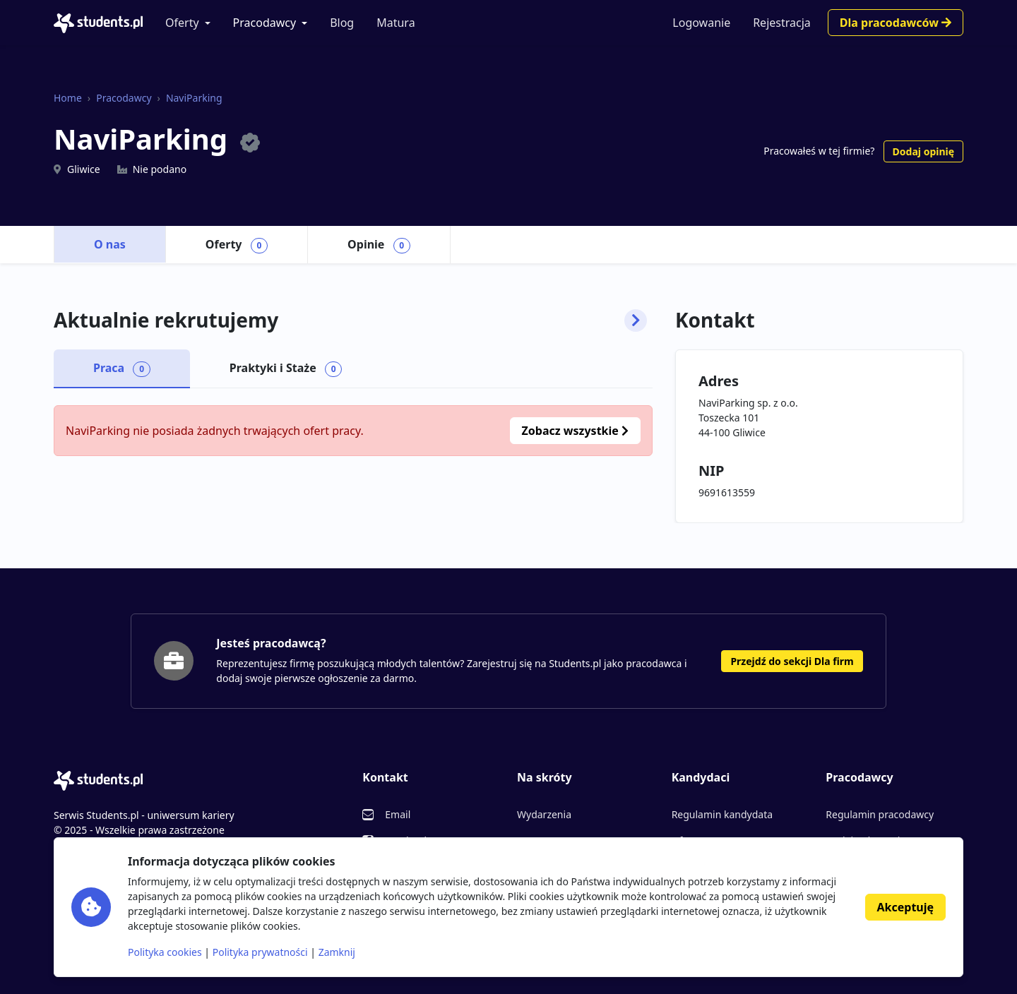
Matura (395, 22)
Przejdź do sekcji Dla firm (791, 661)
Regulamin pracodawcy (880, 814)
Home (68, 97)
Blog (342, 22)
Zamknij (337, 952)
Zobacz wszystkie (575, 430)
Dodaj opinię (923, 151)
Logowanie (701, 22)
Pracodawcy (265, 22)
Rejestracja (782, 22)
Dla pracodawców (895, 22)
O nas (110, 244)
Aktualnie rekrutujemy (350, 321)
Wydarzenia (544, 814)
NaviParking (194, 97)
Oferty (182, 22)
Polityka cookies (165, 952)
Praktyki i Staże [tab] (286, 368)
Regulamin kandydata (722, 814)
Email (397, 814)
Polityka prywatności (260, 952)
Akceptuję (905, 907)
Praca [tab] (121, 368)
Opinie (378, 244)
